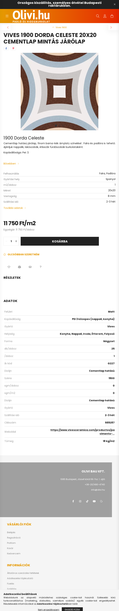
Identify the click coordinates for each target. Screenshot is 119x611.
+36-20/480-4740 (95, 484)
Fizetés (10, 583)
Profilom (11, 543)
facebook (73, 501)
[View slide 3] (63, 125)
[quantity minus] (6, 241)
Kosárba (60, 241)
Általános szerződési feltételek (23, 573)
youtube (94, 501)
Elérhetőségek (14, 594)
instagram (80, 501)
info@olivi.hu (98, 489)
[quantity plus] (16, 241)
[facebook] (6, 48)
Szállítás (11, 589)
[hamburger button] (7, 16)
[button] (8, 266)
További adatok (13, 208)
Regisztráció (13, 538)
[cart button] (111, 16)
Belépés (11, 532)
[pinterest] (13, 48)
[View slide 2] (59, 125)
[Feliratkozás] (21, 254)
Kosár (10, 548)
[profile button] (104, 16)
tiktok (87, 501)
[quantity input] (11, 241)
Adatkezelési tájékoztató (20, 578)
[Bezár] (114, 4)
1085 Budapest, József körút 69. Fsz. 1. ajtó (82, 479)
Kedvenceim (13, 553)
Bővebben (10, 163)
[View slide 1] (56, 125)
